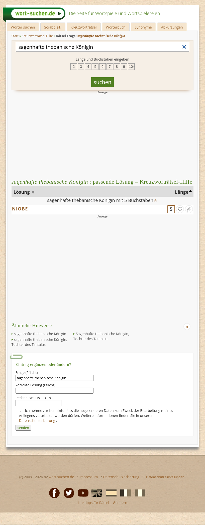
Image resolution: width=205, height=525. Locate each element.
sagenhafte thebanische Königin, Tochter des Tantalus (39, 342)
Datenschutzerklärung (37, 420)
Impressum (88, 476)
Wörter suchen (23, 27)
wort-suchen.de (61, 476)
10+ (132, 67)
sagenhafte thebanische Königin (40, 333)
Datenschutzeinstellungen (165, 477)
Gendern (120, 502)
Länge (181, 192)
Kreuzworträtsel (84, 27)
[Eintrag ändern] (189, 209)
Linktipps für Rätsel (93, 502)
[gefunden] (180, 209)
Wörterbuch (116, 27)
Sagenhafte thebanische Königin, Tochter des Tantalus (101, 336)
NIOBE (20, 209)
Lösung (22, 192)
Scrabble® (52, 27)
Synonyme (143, 27)
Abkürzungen (172, 27)
